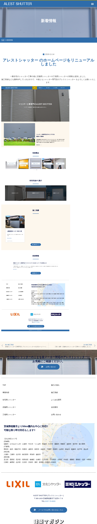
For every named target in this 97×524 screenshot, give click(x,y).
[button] (92, 4)
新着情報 (10, 40)
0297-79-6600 (50, 501)
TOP (2, 40)
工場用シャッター (9, 414)
